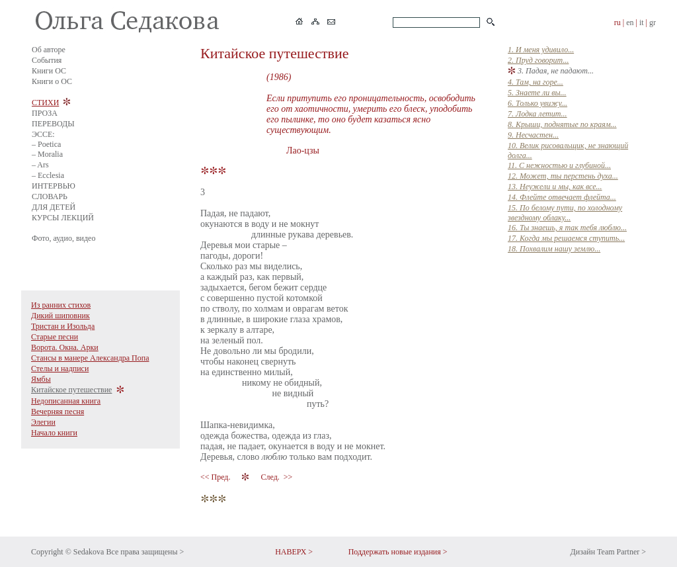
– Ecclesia (48, 175)
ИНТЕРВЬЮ (53, 186)
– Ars (40, 164)
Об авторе (48, 49)
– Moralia (47, 154)
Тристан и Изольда (63, 326)
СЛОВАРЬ (49, 196)
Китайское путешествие (71, 389)
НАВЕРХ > (294, 551)
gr (652, 22)
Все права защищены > (145, 551)
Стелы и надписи (60, 368)
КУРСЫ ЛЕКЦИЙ (63, 217)
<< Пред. (216, 477)
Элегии (43, 422)
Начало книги (54, 432)
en (629, 22)
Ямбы (41, 379)
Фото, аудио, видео (63, 238)
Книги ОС (49, 70)
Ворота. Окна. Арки (65, 347)
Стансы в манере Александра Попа (90, 358)
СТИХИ (45, 102)
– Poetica (46, 144)
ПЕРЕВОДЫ (53, 123)
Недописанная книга (65, 401)
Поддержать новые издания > (398, 551)
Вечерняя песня (57, 411)
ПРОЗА (45, 113)
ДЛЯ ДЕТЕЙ (53, 207)
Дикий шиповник (60, 315)
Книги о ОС (52, 81)
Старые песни (54, 336)
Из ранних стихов (61, 305)
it (641, 22)
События (46, 60)
